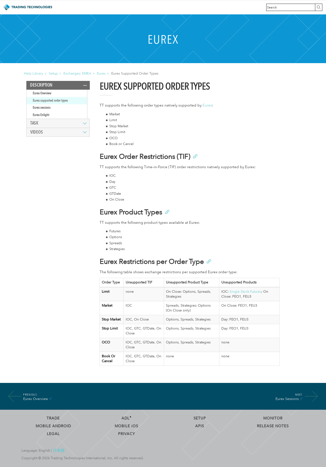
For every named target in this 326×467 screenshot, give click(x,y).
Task (34, 123)
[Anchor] (194, 156)
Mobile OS (126, 426)
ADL (127, 418)
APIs (199, 426)
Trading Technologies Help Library (27, 7)
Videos (36, 132)
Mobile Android (53, 426)
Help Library (33, 73)
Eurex (101, 73)
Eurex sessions (42, 107)
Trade (53, 418)
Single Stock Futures (245, 291)
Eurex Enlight (41, 115)
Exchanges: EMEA (77, 73)
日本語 (59, 450)
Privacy (126, 433)
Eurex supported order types (50, 100)
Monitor (273, 418)
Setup (53, 73)
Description (41, 85)
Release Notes (273, 426)
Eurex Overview (42, 93)
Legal (53, 433)
